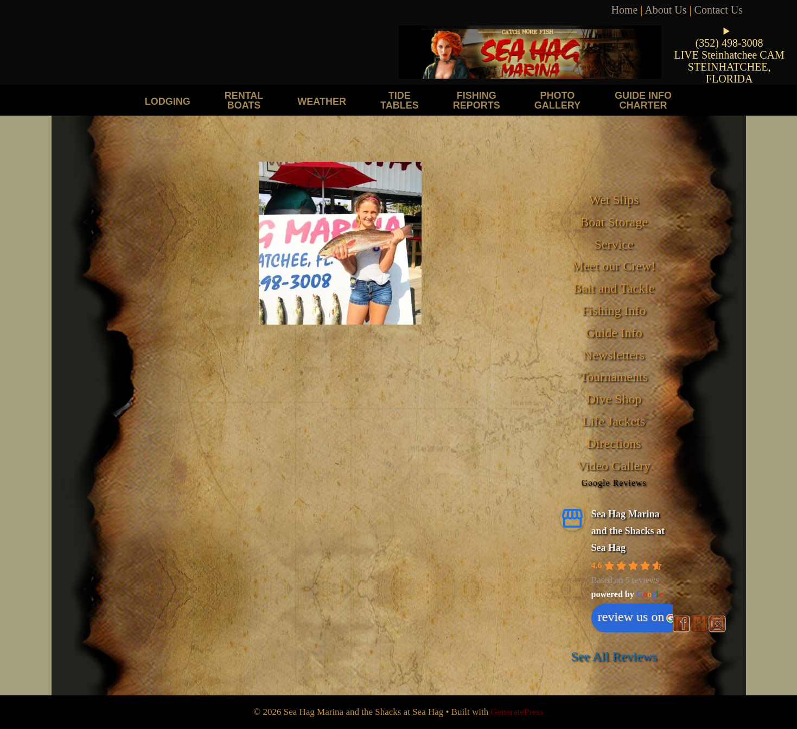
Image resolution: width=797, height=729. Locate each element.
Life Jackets (614, 421)
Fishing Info (614, 310)
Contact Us (718, 10)
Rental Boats (244, 100)
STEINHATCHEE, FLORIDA (729, 73)
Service (614, 244)
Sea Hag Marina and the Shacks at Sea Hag (628, 531)
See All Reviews (614, 656)
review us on (636, 617)
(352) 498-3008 (729, 43)
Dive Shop (614, 399)
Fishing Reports (476, 100)
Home (624, 10)
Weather (321, 101)
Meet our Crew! (613, 266)
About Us (665, 10)
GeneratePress (516, 712)
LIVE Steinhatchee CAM (729, 55)
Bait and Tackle (614, 288)
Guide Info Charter (643, 100)
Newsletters (614, 355)
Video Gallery (614, 466)
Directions (614, 443)
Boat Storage (614, 222)
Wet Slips (614, 200)
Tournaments (614, 377)
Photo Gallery (557, 100)
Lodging (167, 101)
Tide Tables (399, 100)
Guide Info (613, 333)
